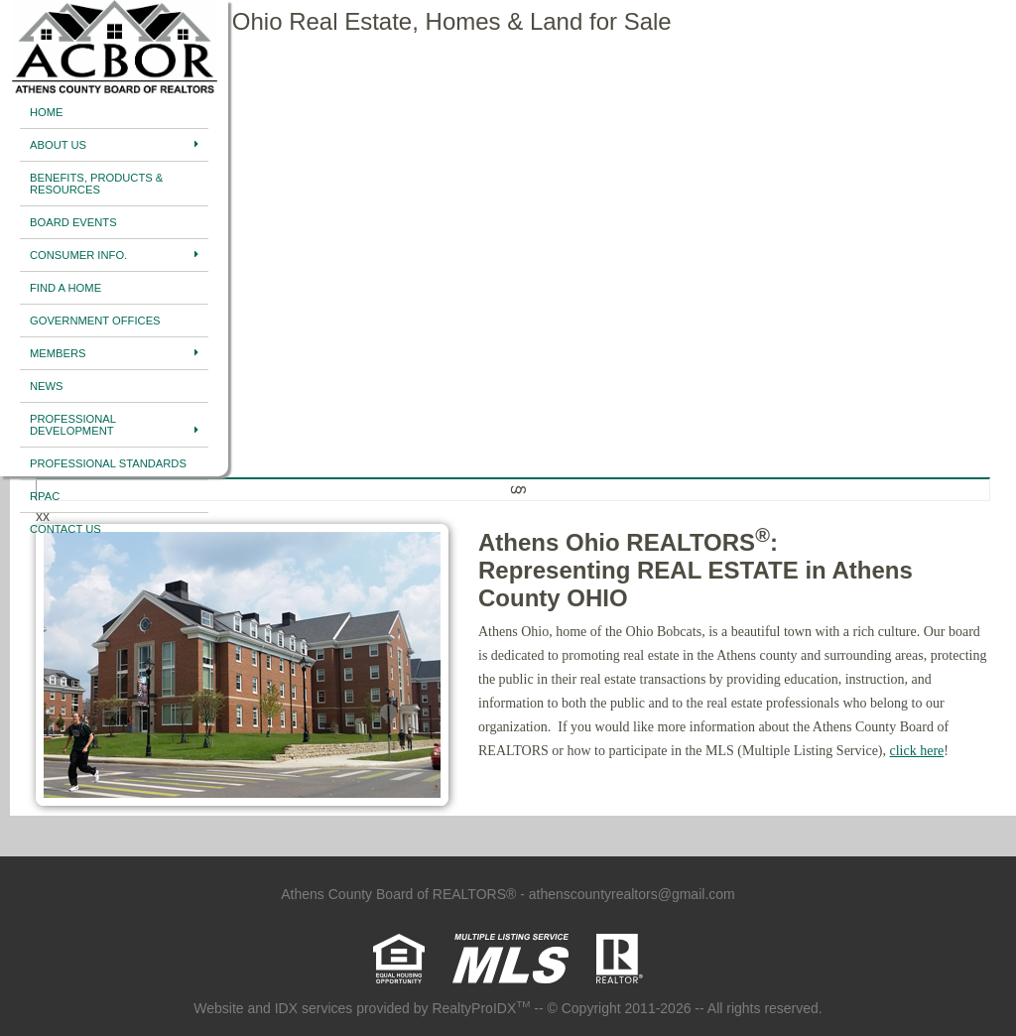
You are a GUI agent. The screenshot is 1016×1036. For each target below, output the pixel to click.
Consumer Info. (114, 255)
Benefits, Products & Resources (96, 183)
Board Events (73, 222)
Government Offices (95, 320)
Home (47, 112)
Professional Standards (108, 463)
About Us (114, 145)
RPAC (45, 496)
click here (917, 750)
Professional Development (114, 425)
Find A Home (65, 288)
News (47, 386)
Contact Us (65, 529)
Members (114, 353)
